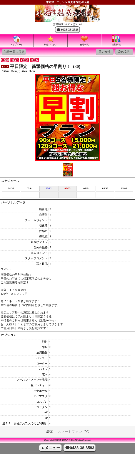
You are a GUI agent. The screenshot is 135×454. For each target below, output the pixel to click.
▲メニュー (50, 448)
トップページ (16, 40)
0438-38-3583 (69, 29)
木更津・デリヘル (56, 2)
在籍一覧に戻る (14, 51)
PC (86, 432)
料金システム (50, 40)
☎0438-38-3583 (79, 448)
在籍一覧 (84, 40)
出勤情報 (116, 40)
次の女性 (124, 51)
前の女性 (104, 51)
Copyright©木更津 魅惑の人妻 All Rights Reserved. (67, 440)
